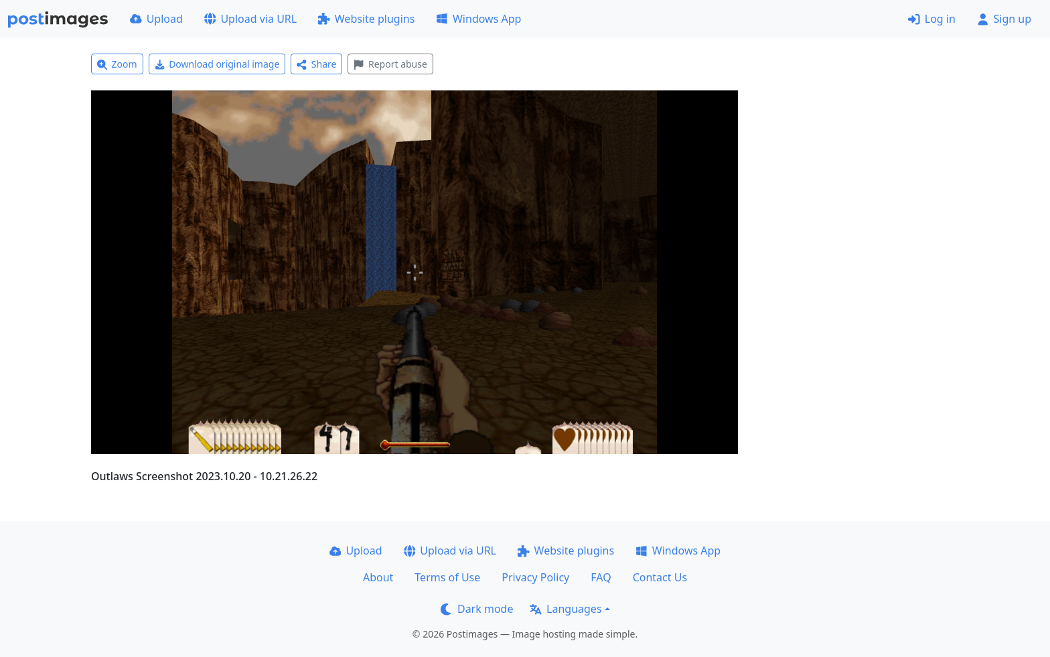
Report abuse (390, 64)
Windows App (478, 18)
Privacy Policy (535, 577)
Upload (156, 18)
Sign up (1004, 18)
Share (316, 64)
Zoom (117, 64)
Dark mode (477, 608)
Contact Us (660, 577)
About (378, 577)
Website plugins (366, 18)
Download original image (217, 64)
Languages (565, 608)
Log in (932, 18)
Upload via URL (250, 18)
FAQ (601, 577)
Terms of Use (447, 577)
